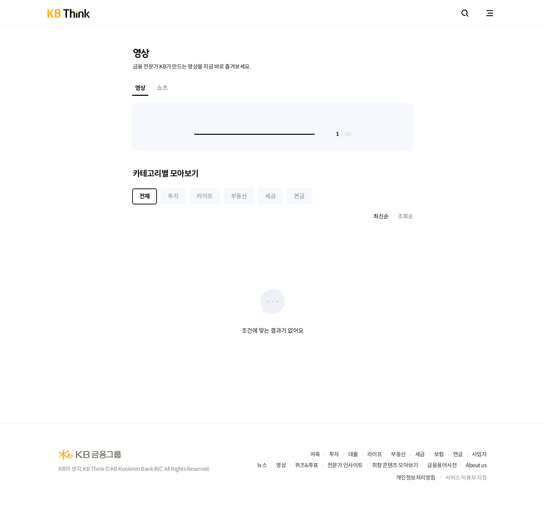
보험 (439, 454)
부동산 (398, 454)
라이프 (374, 454)
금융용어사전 (442, 465)
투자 (334, 454)
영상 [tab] (140, 88)
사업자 (479, 454)
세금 (420, 454)
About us (476, 465)
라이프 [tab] (204, 196)
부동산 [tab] (239, 196)
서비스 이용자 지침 (466, 477)
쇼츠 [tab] (162, 88)
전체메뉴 (489, 13)
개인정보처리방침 (415, 477)
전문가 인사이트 (345, 465)
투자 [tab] (173, 196)
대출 (353, 454)
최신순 (381, 216)
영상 (281, 465)
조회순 (405, 216)
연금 (458, 454)
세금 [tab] (270, 196)
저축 (315, 454)
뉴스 (262, 465)
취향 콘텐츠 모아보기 (395, 465)
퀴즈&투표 (306, 465)
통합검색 (464, 13)
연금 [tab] (299, 196)
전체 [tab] (144, 196)
